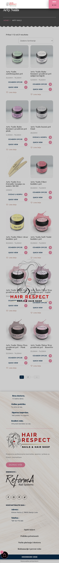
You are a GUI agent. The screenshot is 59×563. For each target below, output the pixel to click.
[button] (54, 4)
